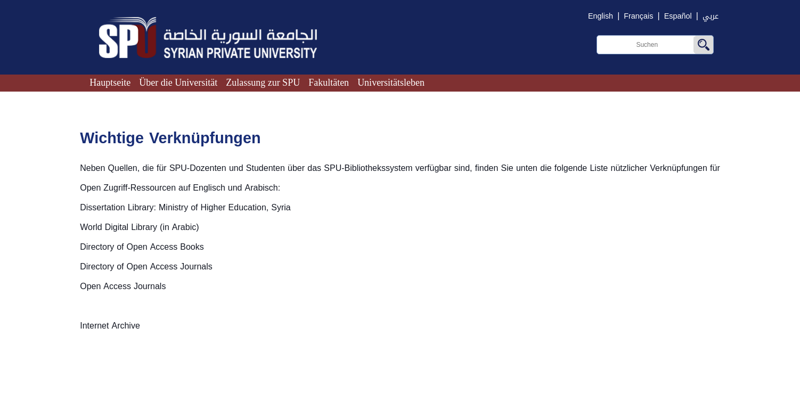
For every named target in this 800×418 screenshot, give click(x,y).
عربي (711, 16)
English (600, 16)
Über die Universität (178, 82)
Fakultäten (328, 82)
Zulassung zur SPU (263, 82)
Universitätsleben (391, 82)
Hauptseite (109, 82)
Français (638, 16)
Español (678, 16)
